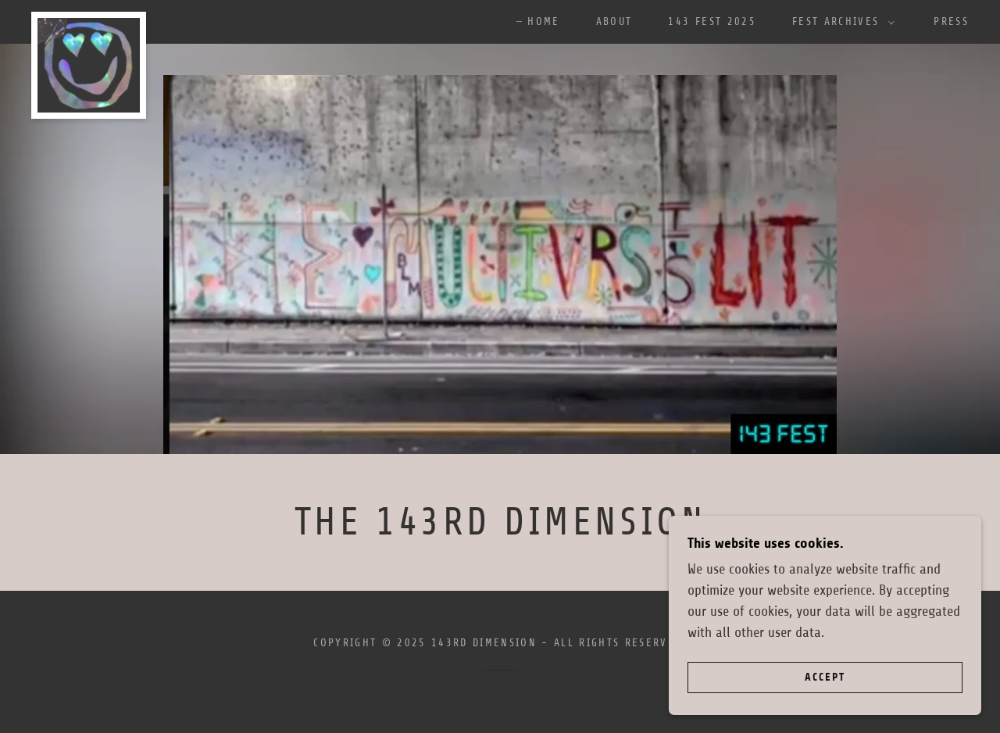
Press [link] (951, 21)
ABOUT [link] (614, 21)
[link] (88, 19)
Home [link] (543, 21)
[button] (839, 22)
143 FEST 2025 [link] (711, 21)
